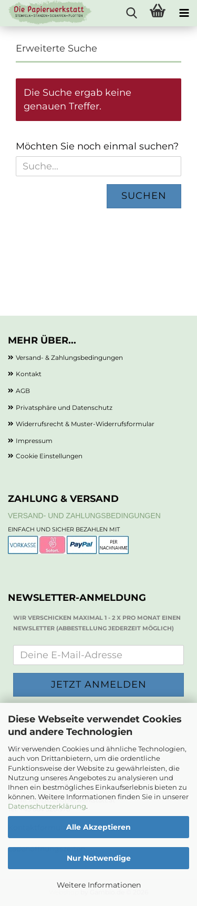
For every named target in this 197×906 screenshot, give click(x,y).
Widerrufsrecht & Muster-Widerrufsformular (85, 424)
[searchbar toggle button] (131, 13)
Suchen (144, 196)
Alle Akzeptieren (98, 827)
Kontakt (29, 374)
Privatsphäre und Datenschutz (64, 407)
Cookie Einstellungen (49, 456)
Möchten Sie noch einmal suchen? (97, 146)
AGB (23, 391)
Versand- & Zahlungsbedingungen (69, 357)
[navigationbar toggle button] (184, 13)
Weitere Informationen (99, 885)
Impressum (34, 441)
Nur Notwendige (99, 858)
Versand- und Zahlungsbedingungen (84, 515)
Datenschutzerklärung (47, 806)
